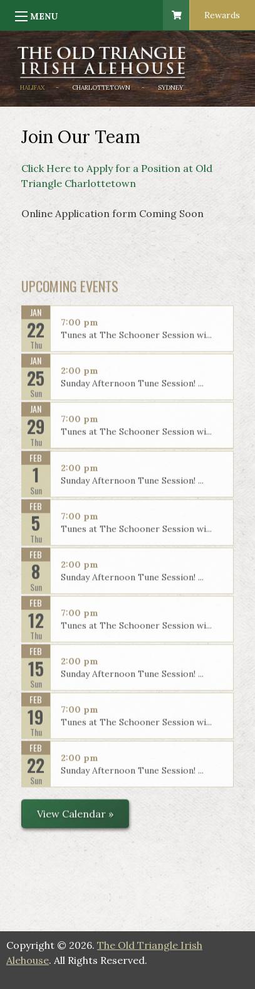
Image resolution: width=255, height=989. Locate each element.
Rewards (222, 15)
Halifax (32, 87)
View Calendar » (75, 817)
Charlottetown (101, 87)
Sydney (171, 87)
